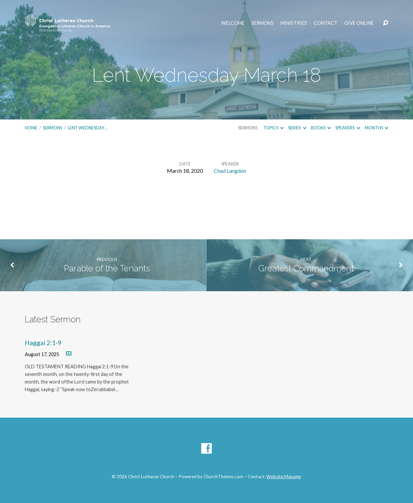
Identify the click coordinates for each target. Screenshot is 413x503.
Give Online (359, 23)
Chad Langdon (230, 170)
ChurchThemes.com (223, 476)
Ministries (294, 23)
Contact (325, 23)
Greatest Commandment (306, 268)
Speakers (347, 127)
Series (297, 127)
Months (376, 127)
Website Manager (283, 476)
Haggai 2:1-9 (43, 342)
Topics (273, 127)
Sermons (262, 23)
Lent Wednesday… (87, 127)
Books (321, 127)
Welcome (232, 23)
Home (31, 127)
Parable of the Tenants (107, 268)
